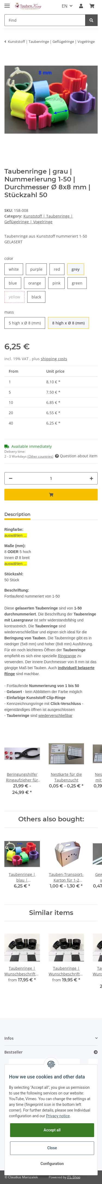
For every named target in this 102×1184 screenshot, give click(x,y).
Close (52, 1148)
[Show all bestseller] (96, 1052)
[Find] (44, 20)
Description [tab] (17, 514)
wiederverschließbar (55, 715)
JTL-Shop (73, 1177)
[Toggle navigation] (7, 3)
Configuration (52, 1163)
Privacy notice (58, 1116)
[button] (81, 6)
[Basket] (92, 6)
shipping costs (54, 358)
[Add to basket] (51, 494)
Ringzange (67, 656)
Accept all (52, 1130)
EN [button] (64, 6)
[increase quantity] (91, 478)
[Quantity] (51, 478)
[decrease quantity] (11, 478)
